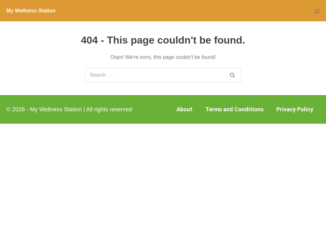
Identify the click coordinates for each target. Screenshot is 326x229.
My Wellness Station (30, 10)
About (184, 109)
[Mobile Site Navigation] (317, 11)
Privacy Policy (294, 109)
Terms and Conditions (234, 109)
